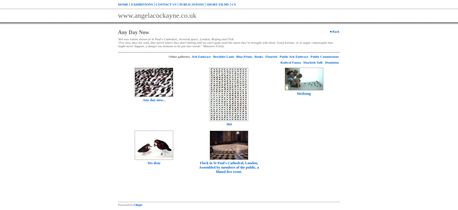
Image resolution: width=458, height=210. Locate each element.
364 (229, 124)
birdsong (304, 94)
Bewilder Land (223, 56)
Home (123, 4)
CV (234, 4)
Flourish (271, 56)
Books (258, 56)
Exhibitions (142, 4)
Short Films (218, 4)
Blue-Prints (244, 56)
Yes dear (154, 163)
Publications (191, 4)
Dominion (332, 62)
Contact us (166, 4)
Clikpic (138, 204)
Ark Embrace (201, 56)
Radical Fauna (290, 62)
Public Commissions (324, 56)
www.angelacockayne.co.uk (157, 15)
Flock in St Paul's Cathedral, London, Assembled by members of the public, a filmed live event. (229, 167)
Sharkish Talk (313, 62)
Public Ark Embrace (294, 56)
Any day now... (154, 100)
